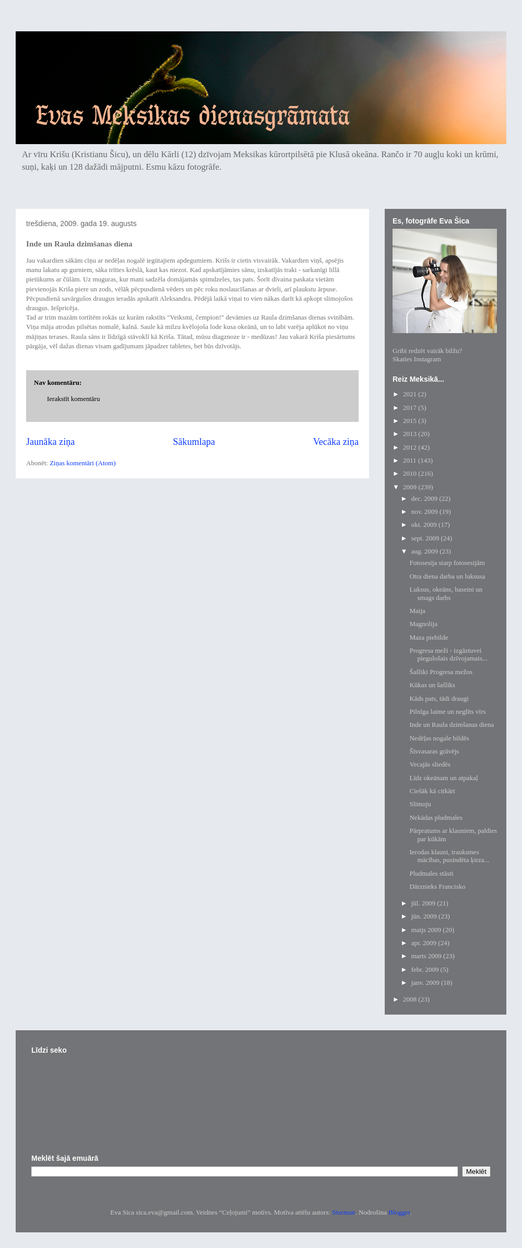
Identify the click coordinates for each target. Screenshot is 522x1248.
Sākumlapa (194, 442)
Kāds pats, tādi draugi (438, 698)
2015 (410, 421)
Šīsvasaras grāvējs (434, 751)
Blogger (399, 1212)
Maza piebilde (428, 637)
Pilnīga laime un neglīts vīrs (447, 711)
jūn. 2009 (424, 916)
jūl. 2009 (424, 903)
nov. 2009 (425, 511)
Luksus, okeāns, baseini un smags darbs (445, 593)
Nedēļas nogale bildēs (439, 738)
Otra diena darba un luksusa (447, 576)
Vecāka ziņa (336, 442)
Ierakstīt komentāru (73, 399)
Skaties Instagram (417, 359)
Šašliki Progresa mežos (440, 672)
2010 (410, 473)
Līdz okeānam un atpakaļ (443, 778)
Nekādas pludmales (435, 817)
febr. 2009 (426, 969)
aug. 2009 (425, 551)
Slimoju (420, 804)
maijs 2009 (427, 930)
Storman (343, 1212)
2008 (410, 999)
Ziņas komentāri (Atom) (82, 463)
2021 (410, 394)
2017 (410, 407)
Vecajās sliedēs (429, 764)
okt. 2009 (424, 524)
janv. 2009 (426, 982)
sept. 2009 (426, 538)
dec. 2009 (425, 498)
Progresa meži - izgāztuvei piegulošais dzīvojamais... (448, 654)
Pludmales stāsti (431, 873)
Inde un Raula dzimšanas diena (451, 724)
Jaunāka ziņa (50, 442)
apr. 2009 (424, 943)
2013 (410, 434)
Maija (417, 611)
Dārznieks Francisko (437, 886)
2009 (410, 487)
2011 (410, 460)
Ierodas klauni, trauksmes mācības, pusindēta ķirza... (449, 856)
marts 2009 (427, 956)
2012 (410, 447)
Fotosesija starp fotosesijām (446, 563)
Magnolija (423, 624)
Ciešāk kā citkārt (432, 791)
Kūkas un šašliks (432, 685)
